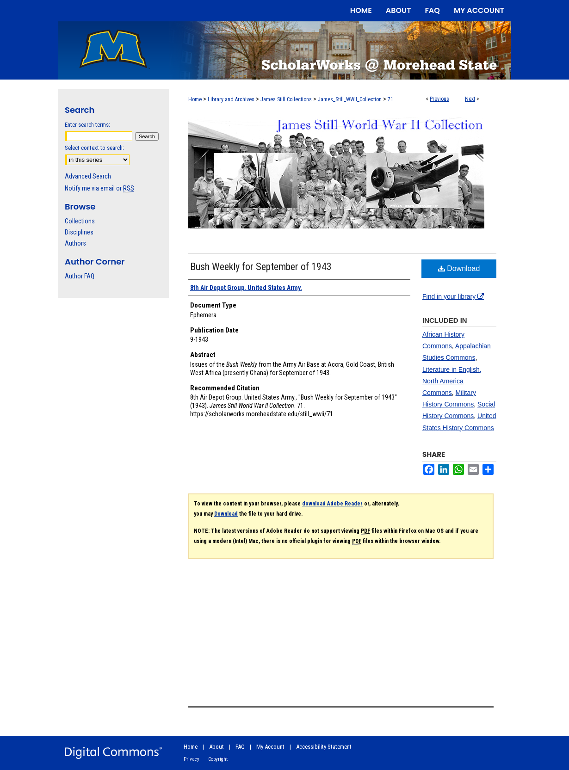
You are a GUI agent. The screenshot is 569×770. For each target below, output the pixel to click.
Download (459, 268)
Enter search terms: (87, 124)
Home (195, 99)
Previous (439, 99)
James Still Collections (286, 99)
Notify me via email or (99, 188)
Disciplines (79, 232)
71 (390, 99)
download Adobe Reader (332, 503)
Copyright (218, 759)
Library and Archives (231, 99)
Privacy (191, 759)
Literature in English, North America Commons (452, 381)
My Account (270, 746)
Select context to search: (94, 147)
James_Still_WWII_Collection (350, 99)
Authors (75, 243)
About (216, 746)
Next (470, 99)
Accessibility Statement (324, 746)
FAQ (240, 746)
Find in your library (453, 296)
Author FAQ (79, 276)
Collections (80, 221)
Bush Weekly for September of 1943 (261, 266)
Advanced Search (88, 176)
